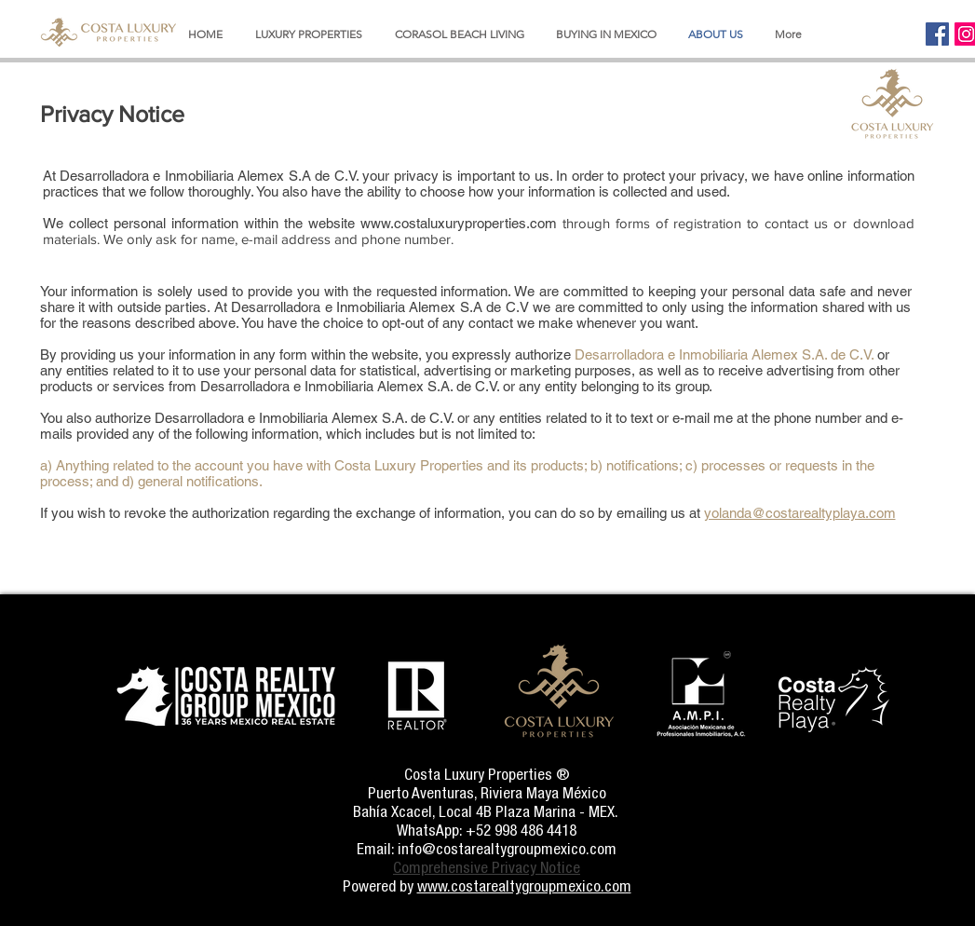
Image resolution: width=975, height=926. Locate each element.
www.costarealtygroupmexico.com (524, 886)
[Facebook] (937, 34)
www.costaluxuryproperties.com (458, 223)
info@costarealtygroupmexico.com (507, 848)
